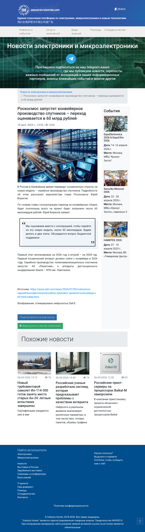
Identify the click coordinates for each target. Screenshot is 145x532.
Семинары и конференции (32, 474)
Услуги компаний (53, 31)
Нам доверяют (25, 487)
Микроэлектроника (28, 457)
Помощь (95, 29)
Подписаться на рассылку (37, 317)
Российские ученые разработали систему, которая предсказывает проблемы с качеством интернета (72, 392)
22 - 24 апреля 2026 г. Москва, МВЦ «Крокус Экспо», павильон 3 (115, 200)
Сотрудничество (115, 29)
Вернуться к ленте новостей (40, 325)
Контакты (23, 497)
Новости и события (26, 31)
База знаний (76, 31)
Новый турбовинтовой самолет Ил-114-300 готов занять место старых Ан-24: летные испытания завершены (34, 394)
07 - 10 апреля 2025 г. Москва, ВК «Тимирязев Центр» (115, 248)
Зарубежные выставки (30, 470)
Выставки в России (28, 467)
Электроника (25, 454)
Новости (22, 463)
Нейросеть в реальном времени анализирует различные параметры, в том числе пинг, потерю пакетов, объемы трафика (71, 415)
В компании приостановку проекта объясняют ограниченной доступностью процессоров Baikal (110, 407)
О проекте (23, 483)
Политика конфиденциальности (71, 506)
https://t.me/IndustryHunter (42, 71)
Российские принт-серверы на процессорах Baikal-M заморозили (110, 388)
